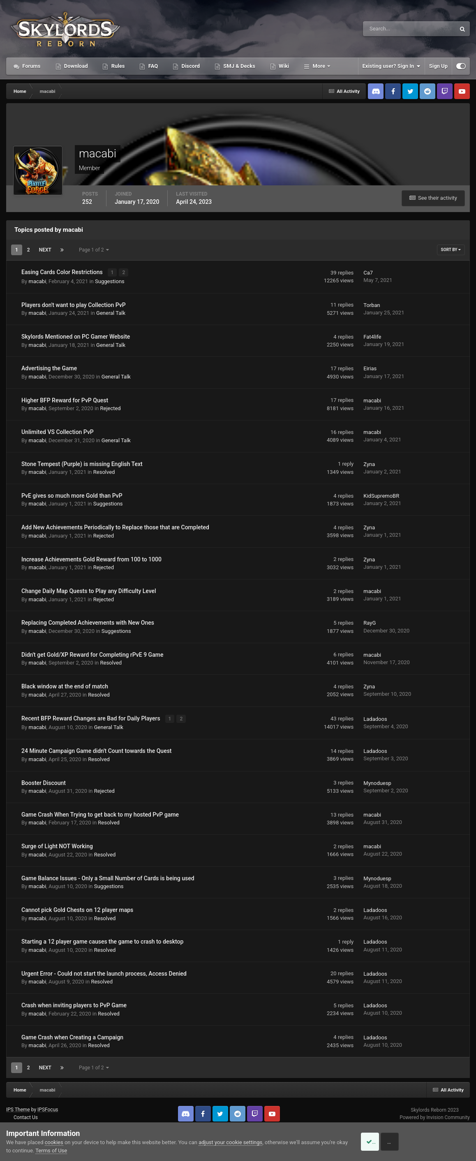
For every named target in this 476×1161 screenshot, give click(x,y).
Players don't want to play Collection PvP (73, 304)
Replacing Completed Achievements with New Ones (87, 622)
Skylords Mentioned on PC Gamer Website (75, 335)
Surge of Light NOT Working (57, 845)
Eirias (370, 368)
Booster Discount (43, 781)
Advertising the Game (49, 368)
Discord (190, 66)
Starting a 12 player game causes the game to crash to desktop (102, 940)
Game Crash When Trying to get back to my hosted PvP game (100, 813)
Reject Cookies (441, 1141)
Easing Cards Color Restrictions (62, 272)
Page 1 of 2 (94, 250)
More (318, 66)
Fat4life (372, 336)
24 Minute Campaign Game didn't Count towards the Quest (96, 749)
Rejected (110, 408)
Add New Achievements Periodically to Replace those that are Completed (115, 527)
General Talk (110, 312)
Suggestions (110, 280)
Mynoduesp (377, 781)
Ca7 (368, 272)
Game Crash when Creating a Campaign (72, 1035)
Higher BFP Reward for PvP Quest (64, 399)
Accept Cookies (379, 1141)
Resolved (104, 471)
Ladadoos (375, 718)
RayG (369, 622)
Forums (31, 66)
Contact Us (26, 1116)
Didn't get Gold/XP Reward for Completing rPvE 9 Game (92, 654)
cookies (54, 1142)
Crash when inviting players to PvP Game (74, 1004)
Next (45, 250)
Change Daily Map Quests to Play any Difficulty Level (88, 590)
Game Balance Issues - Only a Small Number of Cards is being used (107, 876)
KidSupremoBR (381, 495)
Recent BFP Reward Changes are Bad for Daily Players (91, 717)
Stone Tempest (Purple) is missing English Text (82, 463)
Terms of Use (64, 1150)
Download (75, 66)
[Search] (384, 28)
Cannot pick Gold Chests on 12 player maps (77, 908)
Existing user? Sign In (392, 66)
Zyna (369, 463)
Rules (117, 66)
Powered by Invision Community (435, 1116)
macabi (37, 280)
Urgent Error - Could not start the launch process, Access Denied (104, 972)
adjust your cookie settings (230, 1142)
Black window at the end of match (64, 685)
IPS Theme (18, 1108)
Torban (371, 304)
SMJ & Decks (238, 66)
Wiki (283, 66)
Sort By (451, 249)
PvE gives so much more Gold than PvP (71, 495)
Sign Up (438, 66)
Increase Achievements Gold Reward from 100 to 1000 (91, 558)
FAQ (152, 66)
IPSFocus (47, 1108)
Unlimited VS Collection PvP (57, 431)
